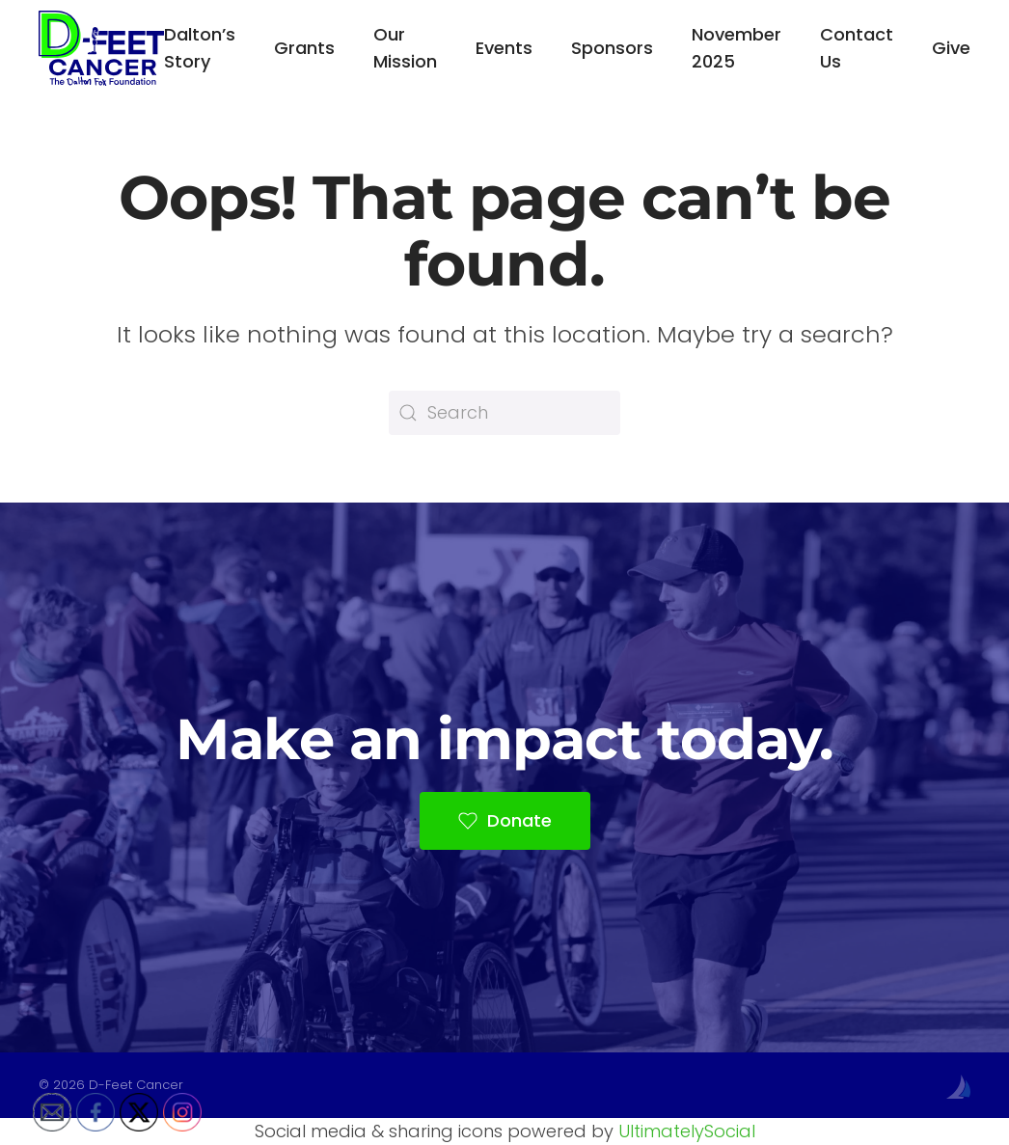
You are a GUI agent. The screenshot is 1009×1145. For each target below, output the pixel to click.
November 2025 (736, 47)
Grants (304, 48)
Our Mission (405, 47)
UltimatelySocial (686, 1131)
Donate (505, 820)
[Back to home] (101, 48)
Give (951, 48)
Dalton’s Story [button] (199, 47)
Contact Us (856, 47)
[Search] (504, 413)
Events (504, 48)
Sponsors (612, 48)
